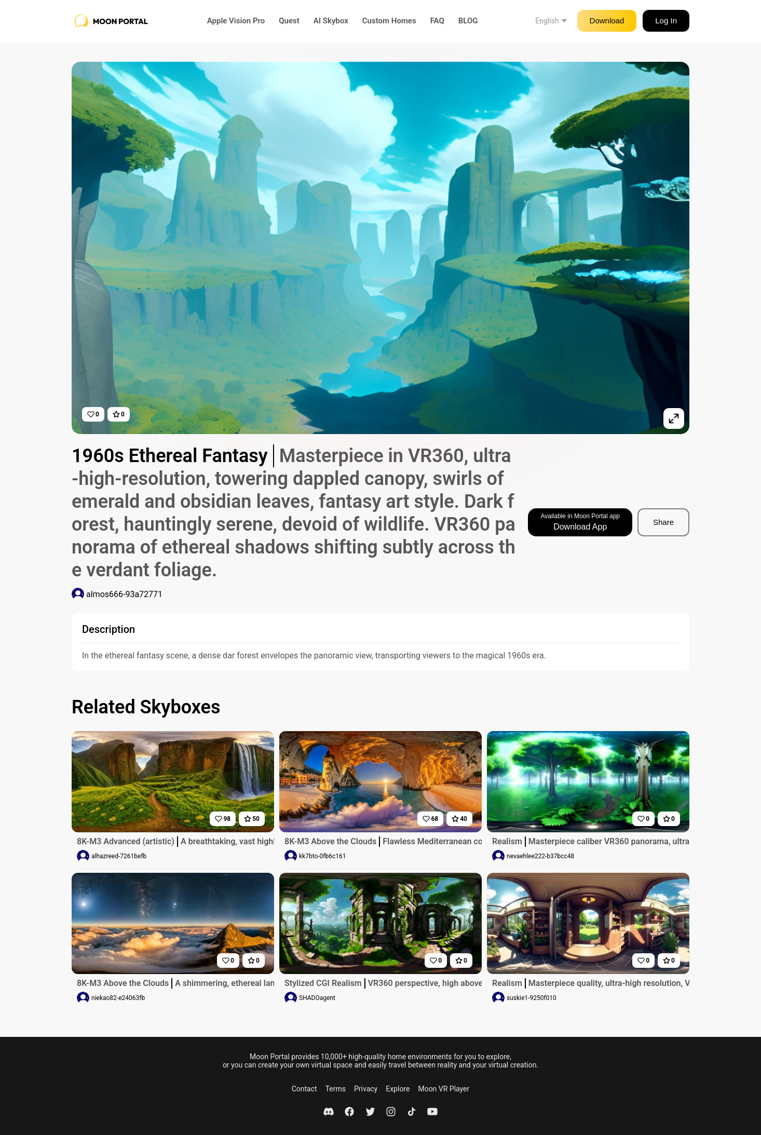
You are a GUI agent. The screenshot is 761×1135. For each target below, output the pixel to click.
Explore (398, 1089)
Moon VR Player (443, 1089)
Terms (335, 1089)
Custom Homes (389, 20)
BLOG (468, 20)
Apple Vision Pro (236, 20)
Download (607, 20)
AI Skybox (331, 20)
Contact (304, 1089)
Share (663, 522)
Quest (289, 20)
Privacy (365, 1089)
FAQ (437, 20)
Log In (666, 20)
